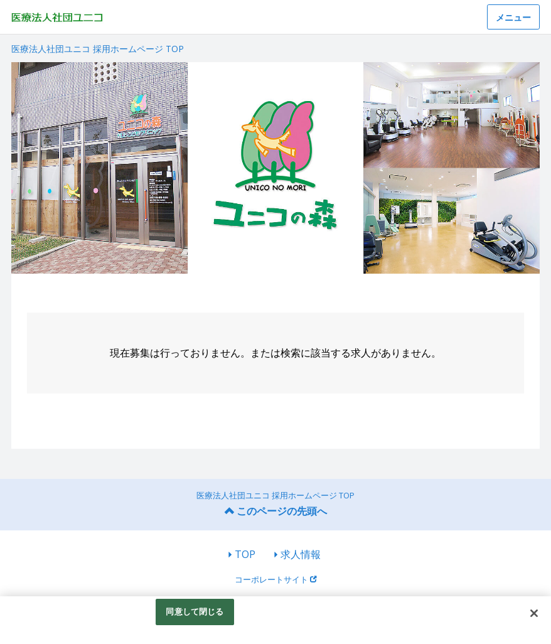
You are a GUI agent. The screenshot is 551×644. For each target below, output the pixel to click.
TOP (245, 554)
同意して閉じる (194, 611)
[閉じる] (534, 613)
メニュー (513, 17)
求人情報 (301, 554)
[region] (275, 620)
